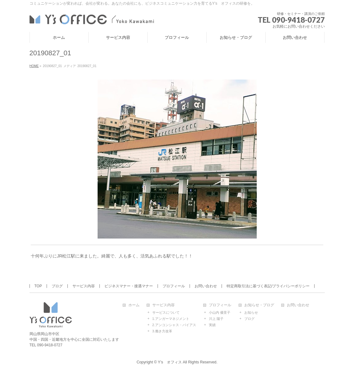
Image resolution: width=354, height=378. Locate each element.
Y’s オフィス (170, 362)
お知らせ (251, 312)
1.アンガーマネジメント (170, 319)
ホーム (134, 305)
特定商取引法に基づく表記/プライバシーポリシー (268, 286)
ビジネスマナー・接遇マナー (128, 286)
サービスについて (166, 312)
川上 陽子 (216, 319)
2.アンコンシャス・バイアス (174, 325)
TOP (38, 286)
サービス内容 (83, 286)
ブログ (57, 286)
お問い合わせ (206, 286)
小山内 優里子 (219, 312)
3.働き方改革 (162, 331)
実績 (212, 325)
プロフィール (174, 286)
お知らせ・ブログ (259, 305)
